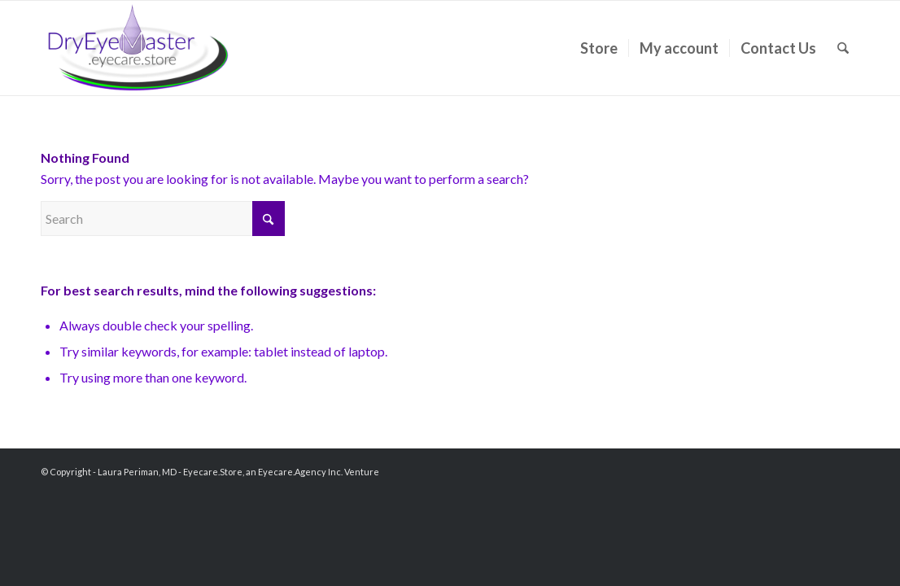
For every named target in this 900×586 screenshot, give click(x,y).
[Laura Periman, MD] (138, 48)
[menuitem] (599, 48)
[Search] (843, 48)
